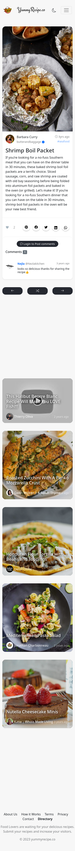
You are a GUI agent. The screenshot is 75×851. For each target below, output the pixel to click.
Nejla (21, 263)
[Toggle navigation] (66, 10)
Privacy (63, 814)
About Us (10, 814)
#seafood (63, 141)
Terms (49, 814)
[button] (36, 227)
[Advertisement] (37, 338)
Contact (28, 819)
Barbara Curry (27, 137)
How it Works (31, 814)
